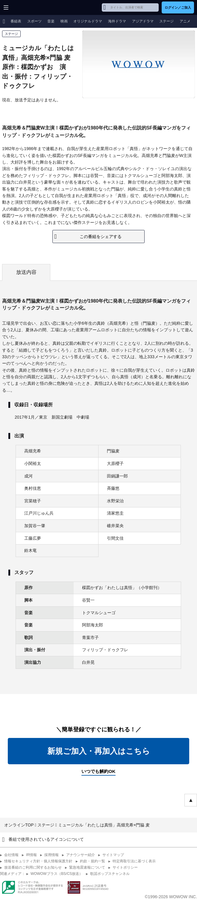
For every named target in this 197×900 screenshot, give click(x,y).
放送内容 (26, 272)
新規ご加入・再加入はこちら (98, 751)
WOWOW (27, 7)
